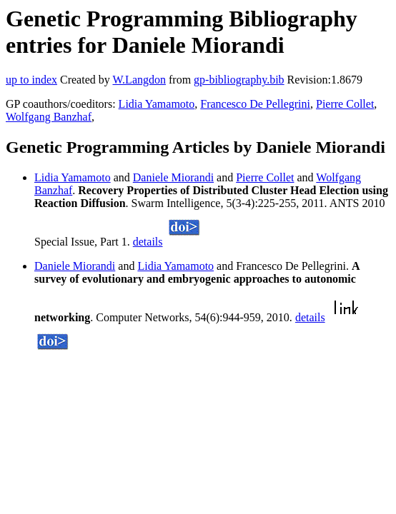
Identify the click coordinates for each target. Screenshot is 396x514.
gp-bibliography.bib (239, 80)
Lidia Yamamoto (157, 104)
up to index (31, 80)
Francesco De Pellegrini (255, 104)
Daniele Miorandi (173, 177)
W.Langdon (139, 80)
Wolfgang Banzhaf (48, 117)
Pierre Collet (345, 104)
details (148, 242)
